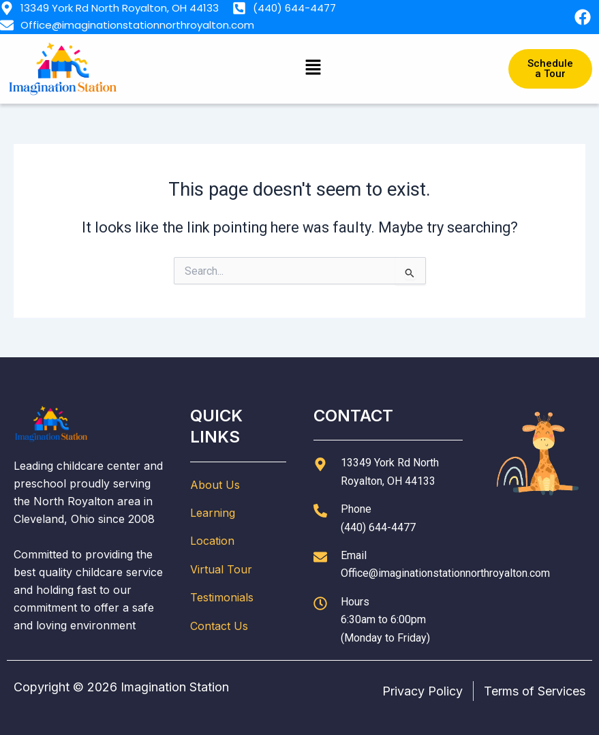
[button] (313, 69)
